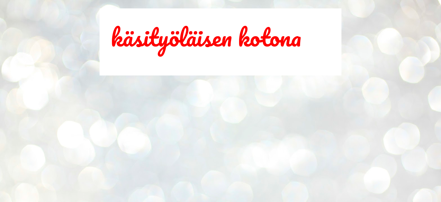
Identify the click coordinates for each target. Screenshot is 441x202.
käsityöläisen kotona (206, 37)
